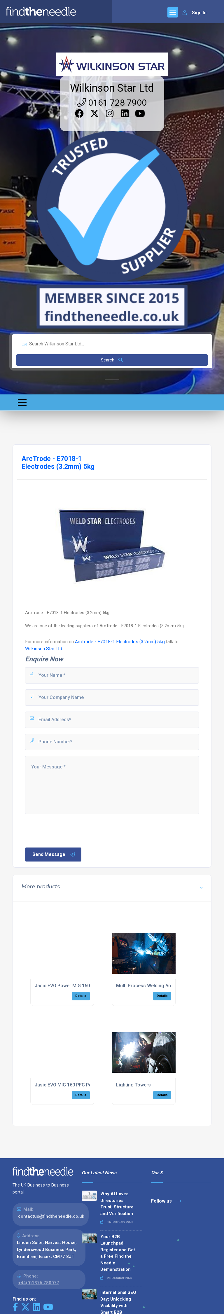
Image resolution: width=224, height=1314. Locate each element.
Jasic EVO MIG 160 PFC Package (70, 1085)
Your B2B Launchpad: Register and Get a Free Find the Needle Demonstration (117, 1253)
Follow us (166, 1201)
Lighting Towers (133, 1085)
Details (80, 996)
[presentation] (68, 830)
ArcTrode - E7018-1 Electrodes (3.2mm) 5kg (120, 641)
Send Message (54, 854)
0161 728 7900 (112, 102)
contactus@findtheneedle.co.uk (51, 1216)
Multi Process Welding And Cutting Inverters (163, 985)
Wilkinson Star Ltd (112, 88)
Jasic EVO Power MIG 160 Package (72, 985)
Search (112, 360)
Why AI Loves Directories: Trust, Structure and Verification (117, 1203)
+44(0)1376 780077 (38, 1282)
